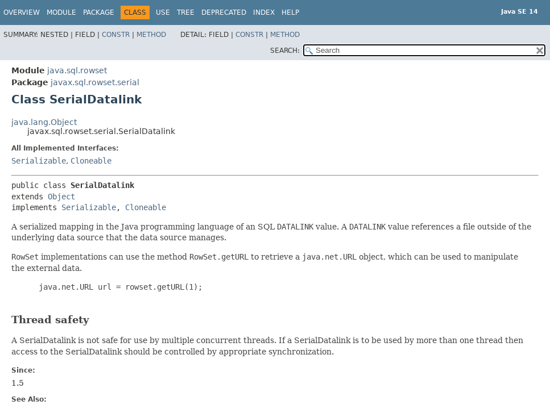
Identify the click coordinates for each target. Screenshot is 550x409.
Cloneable (91, 160)
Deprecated (223, 12)
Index (264, 12)
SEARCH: (285, 51)
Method (151, 35)
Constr (116, 35)
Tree (186, 12)
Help (290, 12)
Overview (21, 12)
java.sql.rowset (77, 70)
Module (61, 12)
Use (163, 12)
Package (98, 12)
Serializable (38, 160)
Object (61, 196)
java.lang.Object (44, 122)
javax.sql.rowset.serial (95, 82)
